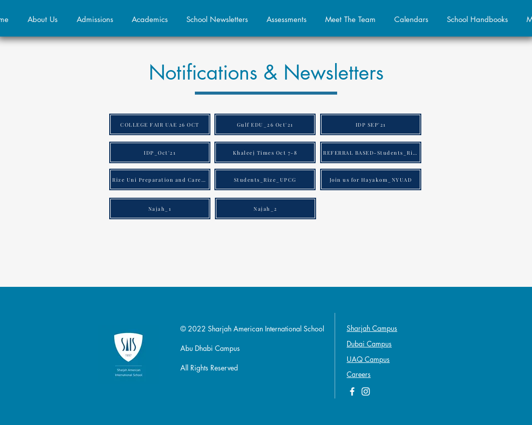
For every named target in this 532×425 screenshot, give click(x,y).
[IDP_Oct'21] (160, 152)
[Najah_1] (160, 208)
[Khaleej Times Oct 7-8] (265, 152)
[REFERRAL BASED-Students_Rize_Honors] (371, 152)
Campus (377, 359)
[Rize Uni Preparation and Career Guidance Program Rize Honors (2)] (160, 179)
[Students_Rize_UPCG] (265, 179)
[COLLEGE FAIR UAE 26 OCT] (160, 124)
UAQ (356, 359)
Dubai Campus (369, 343)
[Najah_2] (265, 208)
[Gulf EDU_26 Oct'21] (265, 124)
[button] (94, 19)
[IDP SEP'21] (371, 124)
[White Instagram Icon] (365, 391)
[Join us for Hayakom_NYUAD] (371, 179)
